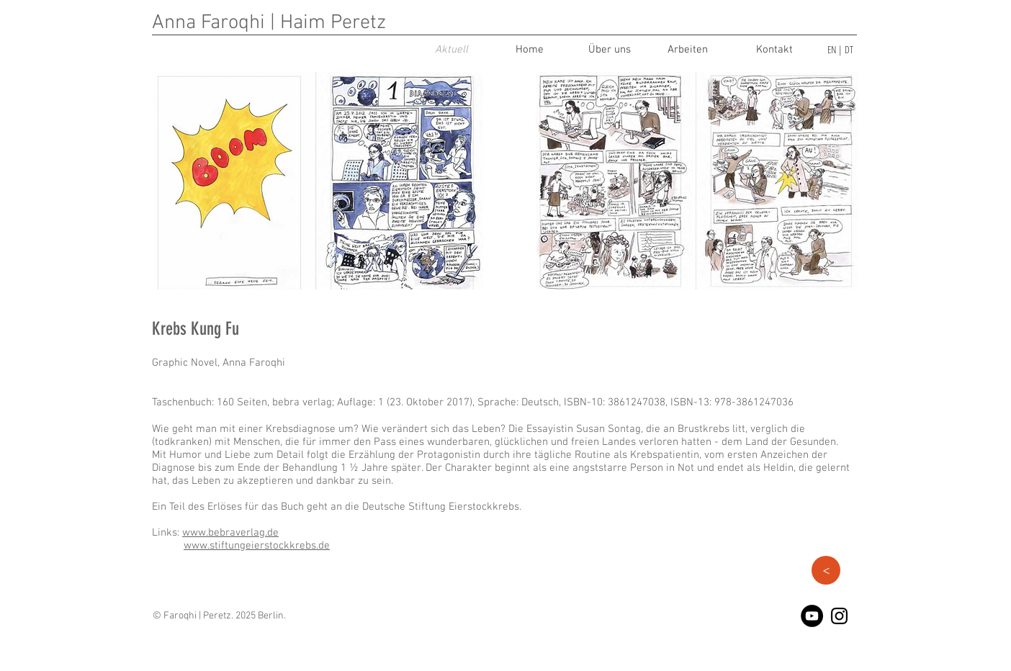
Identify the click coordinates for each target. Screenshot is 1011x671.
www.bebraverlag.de (230, 532)
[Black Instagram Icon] (839, 616)
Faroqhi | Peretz (197, 616)
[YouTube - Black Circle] (812, 616)
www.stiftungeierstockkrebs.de (257, 545)
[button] (826, 570)
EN (831, 49)
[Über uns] (609, 49)
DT (849, 49)
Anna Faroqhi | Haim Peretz (269, 23)
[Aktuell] (451, 49)
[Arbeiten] (688, 49)
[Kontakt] (774, 49)
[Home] (529, 49)
